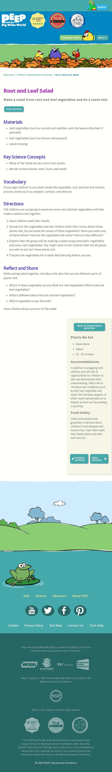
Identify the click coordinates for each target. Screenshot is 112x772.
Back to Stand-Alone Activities (89, 327)
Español (96, 7)
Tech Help (96, 625)
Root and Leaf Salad (67, 74)
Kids (26, 596)
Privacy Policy (33, 625)
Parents (40, 596)
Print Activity (14, 108)
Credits (13, 625)
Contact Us (75, 625)
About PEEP (80, 596)
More (102, 37)
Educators (9, 74)
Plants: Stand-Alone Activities (35, 74)
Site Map (55, 625)
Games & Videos (78, 38)
